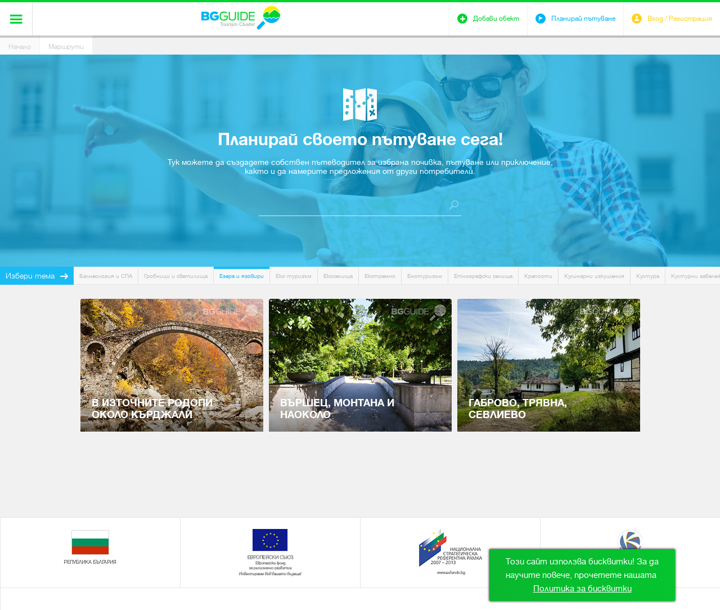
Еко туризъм (294, 276)
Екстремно (379, 276)
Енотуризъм (424, 276)
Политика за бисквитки (582, 589)
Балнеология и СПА (105, 276)
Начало (19, 47)
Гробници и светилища (176, 276)
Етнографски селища (483, 276)
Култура (647, 276)
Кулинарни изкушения (594, 276)
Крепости (538, 276)
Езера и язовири (241, 276)
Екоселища (338, 276)
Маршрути (66, 47)
